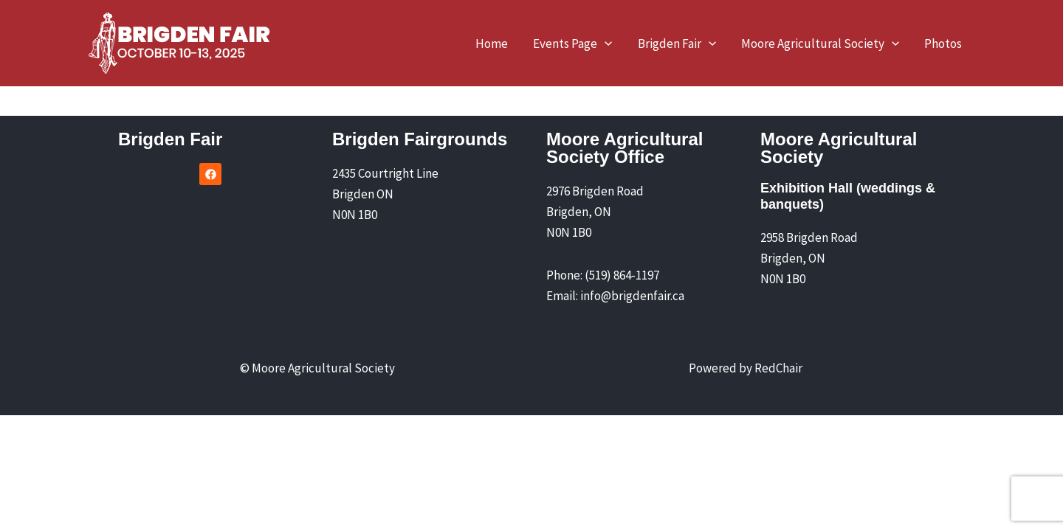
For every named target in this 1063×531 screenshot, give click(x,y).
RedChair (778, 368)
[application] (604, 43)
